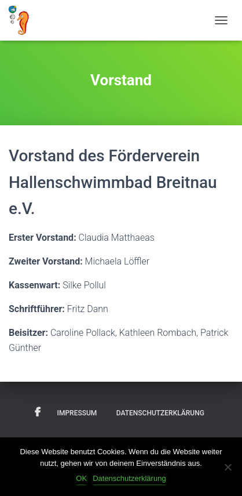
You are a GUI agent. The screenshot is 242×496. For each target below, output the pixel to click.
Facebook (37, 412)
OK (81, 478)
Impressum (77, 413)
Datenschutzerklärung (160, 413)
